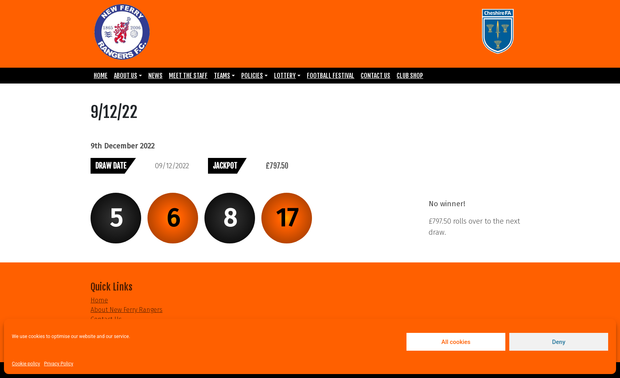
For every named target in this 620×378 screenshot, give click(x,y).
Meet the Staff (188, 76)
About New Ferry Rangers (127, 309)
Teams (222, 76)
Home (101, 76)
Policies (252, 76)
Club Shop (410, 76)
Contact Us (375, 76)
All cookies (456, 342)
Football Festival (330, 76)
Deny (558, 342)
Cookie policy (26, 364)
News (155, 76)
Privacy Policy (58, 364)
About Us (125, 76)
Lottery (285, 76)
